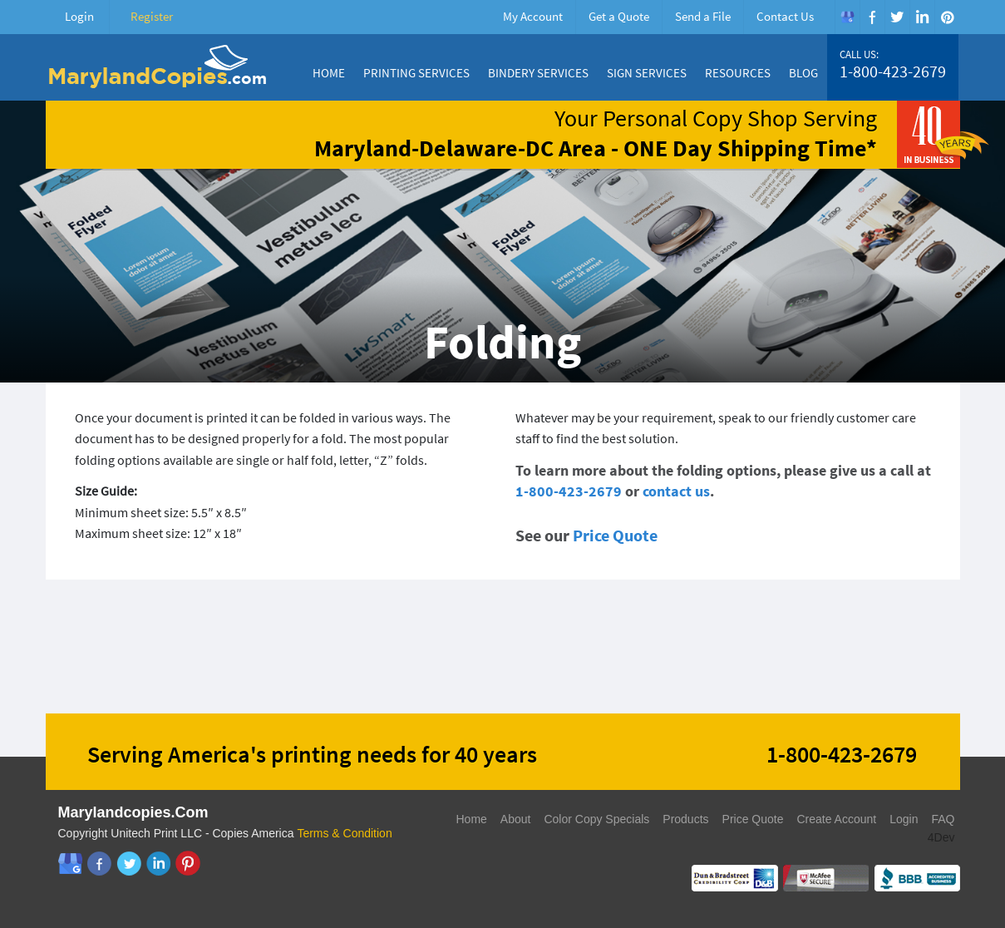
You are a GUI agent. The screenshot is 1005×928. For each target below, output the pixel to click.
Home (329, 73)
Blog (803, 73)
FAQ (942, 819)
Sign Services (647, 73)
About (515, 819)
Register (152, 16)
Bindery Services (538, 73)
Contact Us (785, 16)
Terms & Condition (344, 833)
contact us (676, 491)
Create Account (836, 819)
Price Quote (615, 535)
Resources (738, 73)
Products (685, 819)
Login (79, 16)
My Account (533, 16)
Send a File (703, 16)
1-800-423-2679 (893, 71)
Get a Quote (619, 16)
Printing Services (416, 73)
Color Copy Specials (596, 819)
